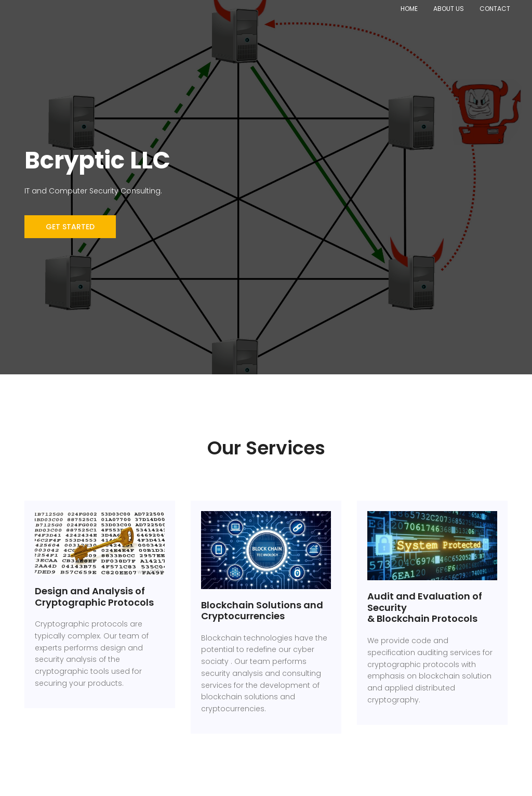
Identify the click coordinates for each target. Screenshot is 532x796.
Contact (495, 8)
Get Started (70, 226)
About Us (448, 8)
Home (409, 8)
